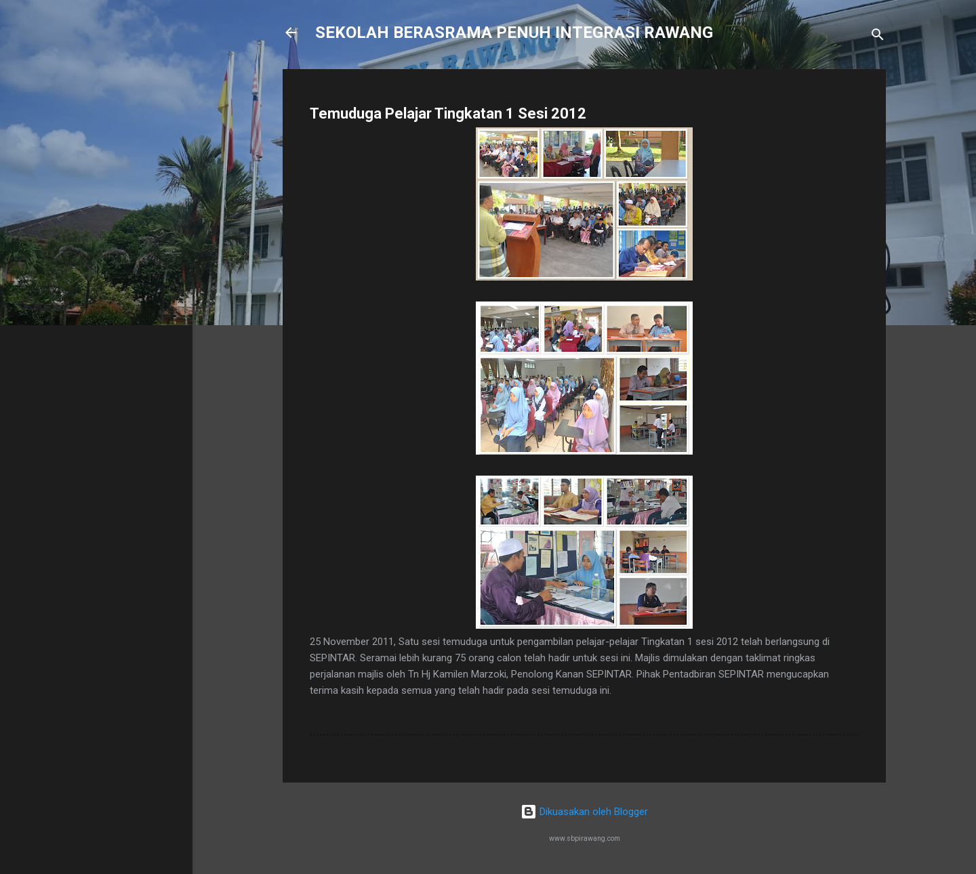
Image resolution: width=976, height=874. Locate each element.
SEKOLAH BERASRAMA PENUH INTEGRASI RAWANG (514, 32)
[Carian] (878, 37)
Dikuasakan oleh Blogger (584, 812)
